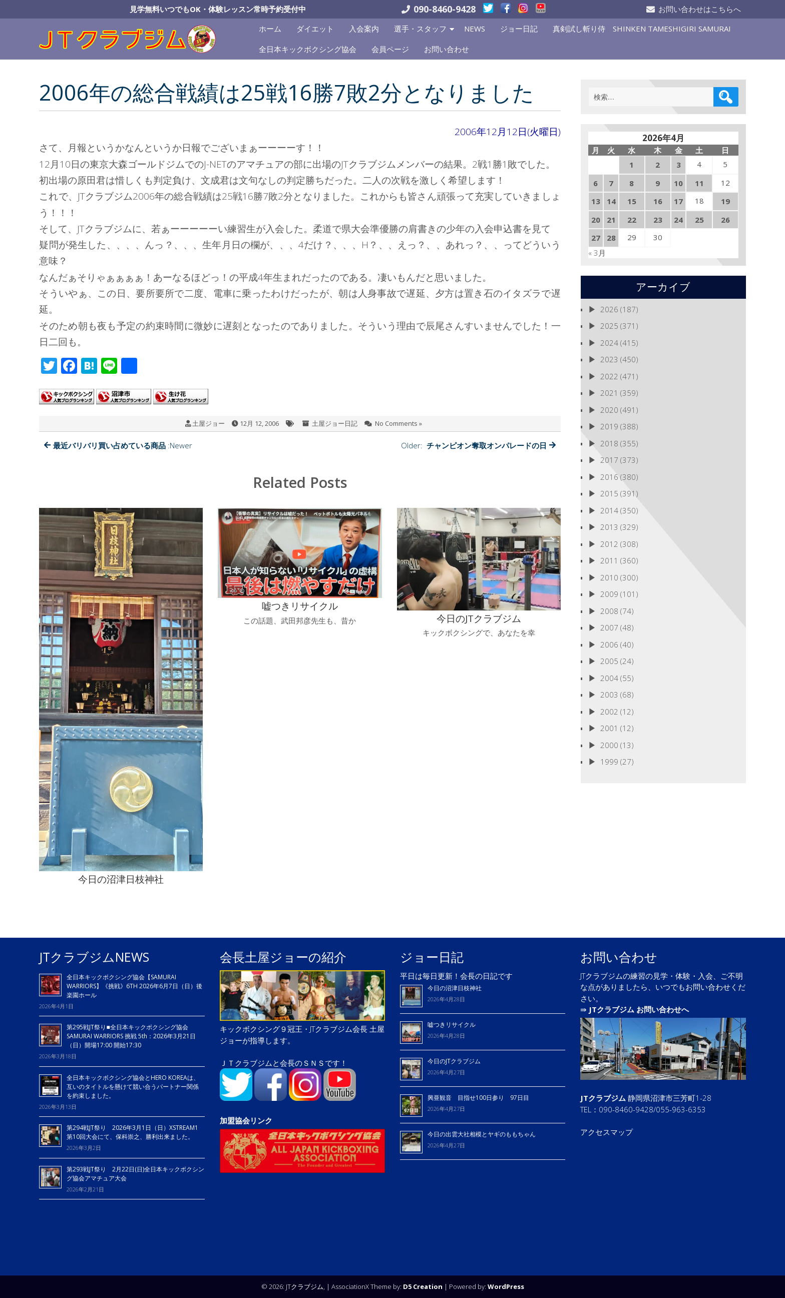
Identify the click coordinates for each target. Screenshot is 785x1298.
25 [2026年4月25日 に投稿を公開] (699, 220)
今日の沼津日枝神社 (455, 988)
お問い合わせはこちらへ (699, 9)
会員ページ (390, 49)
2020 (609, 410)
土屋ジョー (208, 423)
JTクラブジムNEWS (94, 956)
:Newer (118, 445)
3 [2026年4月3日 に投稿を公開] (678, 165)
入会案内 (364, 29)
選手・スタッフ (420, 29)
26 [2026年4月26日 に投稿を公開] (725, 220)
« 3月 (597, 253)
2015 (609, 493)
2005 (609, 661)
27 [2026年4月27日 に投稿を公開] (595, 238)
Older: (478, 445)
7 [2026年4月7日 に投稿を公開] (611, 183)
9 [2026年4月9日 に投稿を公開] (657, 183)
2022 (609, 376)
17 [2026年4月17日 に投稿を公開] (678, 201)
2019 (609, 426)
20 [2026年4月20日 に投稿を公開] (595, 220)
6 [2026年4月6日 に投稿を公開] (595, 183)
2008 (609, 611)
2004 (609, 678)
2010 (609, 577)
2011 (609, 560)
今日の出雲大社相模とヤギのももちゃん (482, 1134)
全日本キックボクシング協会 (307, 49)
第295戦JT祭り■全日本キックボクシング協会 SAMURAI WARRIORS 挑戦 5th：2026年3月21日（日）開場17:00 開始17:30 (131, 1036)
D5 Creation (423, 1286)
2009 (609, 594)
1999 (609, 762)
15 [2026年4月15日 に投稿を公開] (631, 201)
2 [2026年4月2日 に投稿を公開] (657, 165)
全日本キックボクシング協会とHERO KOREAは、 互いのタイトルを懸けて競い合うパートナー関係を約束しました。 (133, 1086)
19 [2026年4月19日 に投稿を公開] (725, 201)
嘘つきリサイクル (452, 1024)
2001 (609, 728)
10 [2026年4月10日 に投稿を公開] (678, 183)
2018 (609, 443)
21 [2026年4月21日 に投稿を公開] (611, 220)
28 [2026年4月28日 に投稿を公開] (611, 238)
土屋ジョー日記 (334, 423)
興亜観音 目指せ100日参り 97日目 (478, 1097)
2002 (609, 712)
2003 (609, 695)
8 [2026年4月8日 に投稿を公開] (631, 183)
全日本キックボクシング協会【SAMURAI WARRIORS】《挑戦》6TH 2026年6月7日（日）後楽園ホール (134, 986)
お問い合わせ (446, 49)
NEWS (474, 29)
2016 (609, 477)
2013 (609, 527)
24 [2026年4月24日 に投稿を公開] (678, 220)
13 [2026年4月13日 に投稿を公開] (595, 201)
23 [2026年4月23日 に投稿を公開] (657, 220)
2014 (609, 510)
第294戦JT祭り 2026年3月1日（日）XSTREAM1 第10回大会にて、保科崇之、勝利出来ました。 (132, 1132)
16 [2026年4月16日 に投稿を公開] (657, 201)
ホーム (270, 29)
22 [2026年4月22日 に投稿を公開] (631, 220)
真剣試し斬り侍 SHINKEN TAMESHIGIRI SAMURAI (642, 29)
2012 (609, 544)
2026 (609, 309)
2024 (609, 343)
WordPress (506, 1286)
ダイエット (315, 29)
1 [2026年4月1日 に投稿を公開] (631, 165)
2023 (609, 359)
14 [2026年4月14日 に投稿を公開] (611, 201)
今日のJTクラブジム (454, 1061)
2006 (609, 644)
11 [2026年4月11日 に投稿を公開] (699, 183)
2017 (609, 460)
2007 (609, 627)
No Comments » (398, 423)
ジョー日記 (519, 29)
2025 (609, 326)
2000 (609, 745)
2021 (609, 393)
